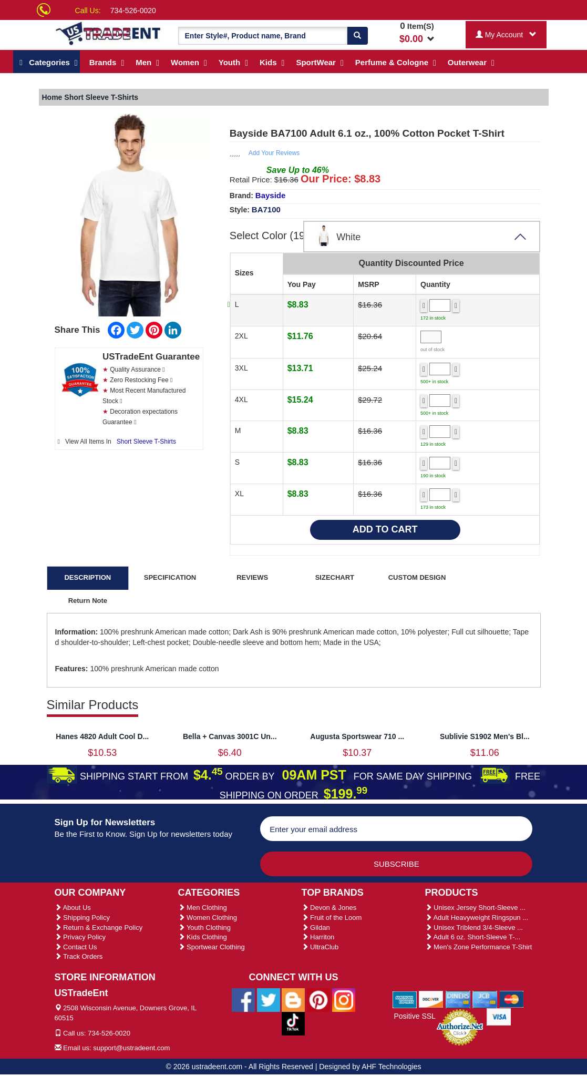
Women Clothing (207, 917)
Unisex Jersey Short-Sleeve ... (475, 907)
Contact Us (76, 947)
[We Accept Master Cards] (511, 999)
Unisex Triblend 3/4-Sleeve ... (474, 927)
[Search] (357, 36)
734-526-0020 (133, 10)
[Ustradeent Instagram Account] (343, 999)
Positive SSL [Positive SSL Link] (414, 1016)
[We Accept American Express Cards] (405, 999)
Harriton (318, 937)
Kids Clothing (202, 937)
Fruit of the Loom (332, 917)
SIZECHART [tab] (334, 577)
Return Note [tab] (87, 600)
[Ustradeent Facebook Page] (243, 999)
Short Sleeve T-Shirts (146, 441)
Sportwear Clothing (211, 947)
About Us (73, 907)
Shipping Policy (82, 917)
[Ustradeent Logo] (108, 33)
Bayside (270, 195)
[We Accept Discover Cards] (431, 999)
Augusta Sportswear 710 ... (357, 736)
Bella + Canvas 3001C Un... (230, 736)
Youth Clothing (204, 927)
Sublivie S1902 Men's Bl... (485, 736)
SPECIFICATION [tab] (170, 577)
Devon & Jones (329, 907)
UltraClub (320, 947)
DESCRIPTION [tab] (87, 577)
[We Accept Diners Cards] (458, 999)
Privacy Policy (80, 937)
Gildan (316, 927)
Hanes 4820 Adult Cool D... (102, 736)
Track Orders (79, 956)
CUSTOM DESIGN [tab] (417, 577)
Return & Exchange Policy (99, 927)
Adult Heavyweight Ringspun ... (477, 917)
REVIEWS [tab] (252, 577)
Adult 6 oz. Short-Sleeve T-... (473, 937)
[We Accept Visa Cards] (499, 1016)
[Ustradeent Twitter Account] (268, 999)
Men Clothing (202, 907)
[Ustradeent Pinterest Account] (318, 999)
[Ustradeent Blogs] (293, 999)
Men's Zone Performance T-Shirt (478, 947)
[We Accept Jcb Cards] (484, 999)
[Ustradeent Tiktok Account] (293, 1023)
